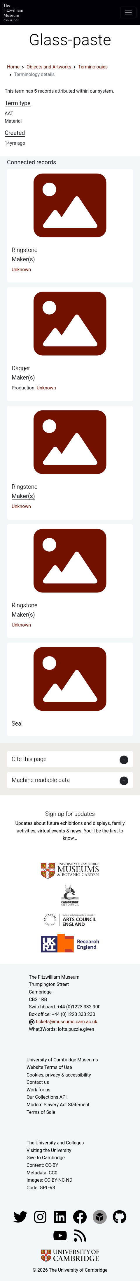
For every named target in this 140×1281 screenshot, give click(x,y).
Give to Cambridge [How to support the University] (46, 1157)
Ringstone (24, 249)
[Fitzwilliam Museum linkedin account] (80, 1217)
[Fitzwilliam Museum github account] (119, 1217)
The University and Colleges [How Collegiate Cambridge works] (55, 1143)
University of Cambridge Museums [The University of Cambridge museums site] (62, 1060)
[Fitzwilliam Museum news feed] (80, 1235)
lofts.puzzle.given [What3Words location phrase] (76, 1029)
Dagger (21, 368)
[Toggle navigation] (128, 12)
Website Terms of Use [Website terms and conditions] (49, 1067)
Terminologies (93, 67)
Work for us (38, 1090)
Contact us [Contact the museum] (38, 1082)
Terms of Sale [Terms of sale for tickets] (41, 1112)
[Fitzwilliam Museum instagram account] (41, 1217)
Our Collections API (47, 1097)
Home (13, 67)
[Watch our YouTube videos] (61, 1235)
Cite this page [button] (29, 759)
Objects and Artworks (49, 67)
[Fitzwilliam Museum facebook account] (61, 1217)
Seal (17, 723)
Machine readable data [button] (41, 780)
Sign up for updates (70, 813)
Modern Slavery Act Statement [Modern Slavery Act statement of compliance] (58, 1104)
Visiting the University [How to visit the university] (49, 1150)
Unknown (21, 269)
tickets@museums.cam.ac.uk (66, 1021)
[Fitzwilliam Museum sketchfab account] (100, 1217)
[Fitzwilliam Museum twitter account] (21, 1217)
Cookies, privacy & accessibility (59, 1075)
